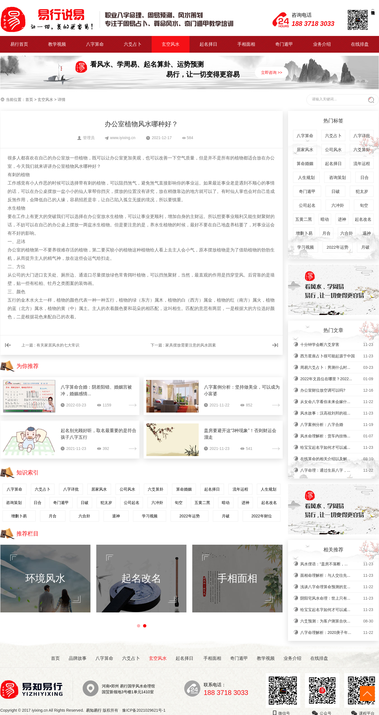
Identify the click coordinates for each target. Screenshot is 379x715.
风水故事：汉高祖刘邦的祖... (336, 413)
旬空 (179, 502)
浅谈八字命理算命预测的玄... (336, 586)
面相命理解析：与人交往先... (336, 575)
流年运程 (240, 489)
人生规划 (268, 489)
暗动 (226, 502)
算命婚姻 (184, 489)
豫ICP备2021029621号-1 (145, 710)
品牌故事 (78, 658)
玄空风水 (170, 44)
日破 (84, 502)
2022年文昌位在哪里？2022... (336, 378)
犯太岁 (106, 502)
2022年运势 (189, 516)
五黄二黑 (202, 502)
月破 (226, 516)
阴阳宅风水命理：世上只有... (336, 598)
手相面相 (246, 44)
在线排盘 (360, 44)
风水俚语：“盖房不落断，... (336, 563)
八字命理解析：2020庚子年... (336, 632)
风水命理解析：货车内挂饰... (336, 436)
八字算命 (95, 44)
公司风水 (127, 489)
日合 (37, 502)
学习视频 (149, 516)
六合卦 (84, 516)
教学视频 (57, 44)
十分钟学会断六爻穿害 (336, 344)
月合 (52, 516)
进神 (245, 502)
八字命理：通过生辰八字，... (336, 470)
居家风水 (99, 489)
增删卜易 (19, 516)
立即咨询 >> (271, 72)
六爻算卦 (155, 489)
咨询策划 (14, 502)
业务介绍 (322, 44)
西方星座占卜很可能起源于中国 (336, 356)
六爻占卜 (133, 44)
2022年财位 (261, 516)
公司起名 (131, 502)
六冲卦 (157, 502)
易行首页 (19, 44)
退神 (116, 516)
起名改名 (269, 502)
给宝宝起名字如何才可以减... (336, 447)
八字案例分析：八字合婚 (336, 424)
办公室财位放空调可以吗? (336, 390)
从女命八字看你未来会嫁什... (336, 401)
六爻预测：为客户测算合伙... (336, 621)
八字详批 (71, 489)
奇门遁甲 (284, 44)
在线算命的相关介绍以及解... (336, 458)
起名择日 (208, 44)
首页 (29, 99)
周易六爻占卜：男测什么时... (336, 367)
